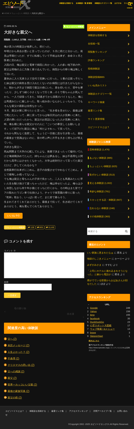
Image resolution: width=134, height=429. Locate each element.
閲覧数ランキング (97, 52)
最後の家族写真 (18, 391)
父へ (12, 338)
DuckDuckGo (97, 322)
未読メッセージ (18, 345)
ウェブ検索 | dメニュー (102, 329)
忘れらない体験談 (102, 208)
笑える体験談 (100, 183)
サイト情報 (128, 3)
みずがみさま (94, 265)
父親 (32, 227)
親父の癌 (15, 397)
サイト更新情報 (96, 119)
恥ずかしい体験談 (102, 174)
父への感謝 (16, 371)
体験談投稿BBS (96, 77)
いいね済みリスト (97, 85)
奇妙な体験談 (99, 191)
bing (92, 315)
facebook (95, 318)
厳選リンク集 (95, 110)
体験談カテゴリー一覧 (103, 3)
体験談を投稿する (66, 3)
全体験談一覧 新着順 (84, 3)
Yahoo (93, 311)
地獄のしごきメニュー (99, 258)
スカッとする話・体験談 (105, 200)
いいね (13, 215)
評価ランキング (96, 60)
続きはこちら (94, 341)
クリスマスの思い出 (21, 364)
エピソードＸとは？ (98, 127)
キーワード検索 (96, 102)
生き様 (51, 227)
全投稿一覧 (94, 43)
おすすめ (117, 3)
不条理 (13, 358)
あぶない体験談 (100, 158)
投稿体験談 (94, 68)
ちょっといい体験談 (15, 227)
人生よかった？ (18, 352)
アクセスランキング (78, 411)
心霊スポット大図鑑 (100, 325)
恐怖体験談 (99, 149)
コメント (10, 250)
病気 (41, 227)
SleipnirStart (96, 336)
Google (94, 308)
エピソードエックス (99, 424)
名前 (6, 282)
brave (93, 332)
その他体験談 (99, 216)
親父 (12, 377)
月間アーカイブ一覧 (102, 411)
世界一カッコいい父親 (22, 384)
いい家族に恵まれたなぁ (100, 252)
